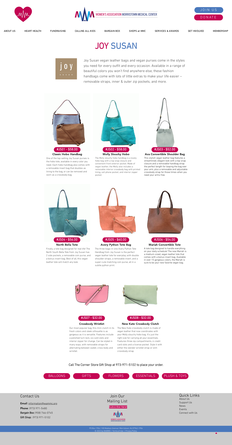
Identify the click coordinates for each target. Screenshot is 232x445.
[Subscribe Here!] (118, 407)
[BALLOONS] (57, 376)
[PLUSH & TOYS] (175, 376)
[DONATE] (208, 17)
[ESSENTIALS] (145, 376)
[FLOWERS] (116, 376)
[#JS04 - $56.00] (67, 239)
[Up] (216, 433)
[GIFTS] (86, 376)
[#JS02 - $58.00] (116, 149)
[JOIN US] (208, 10)
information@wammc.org (42, 403)
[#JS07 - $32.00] (91, 318)
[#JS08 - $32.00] (140, 318)
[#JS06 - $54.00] (164, 239)
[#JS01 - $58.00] (67, 149)
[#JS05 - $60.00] (116, 239)
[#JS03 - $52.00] (165, 149)
